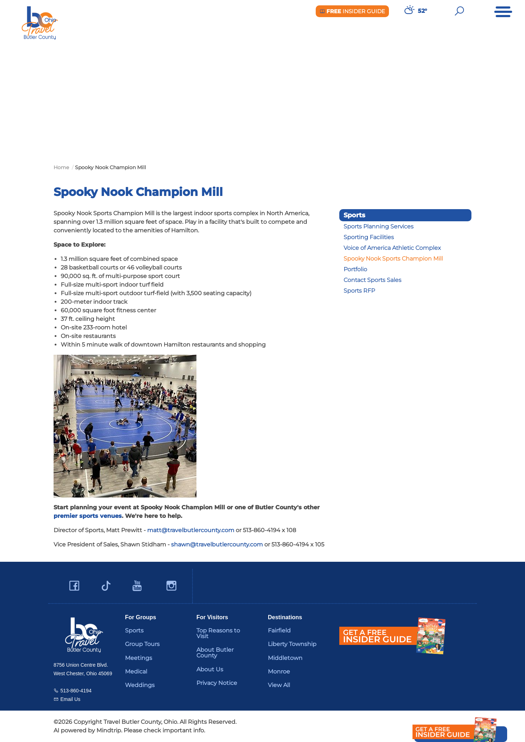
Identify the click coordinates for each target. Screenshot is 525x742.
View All (279, 685)
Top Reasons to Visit (218, 633)
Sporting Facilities (369, 237)
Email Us (70, 699)
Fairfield (279, 630)
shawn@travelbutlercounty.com (217, 544)
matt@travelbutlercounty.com (190, 530)
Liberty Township (292, 644)
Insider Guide (352, 11)
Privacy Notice (216, 683)
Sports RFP (359, 290)
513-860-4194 (75, 690)
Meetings (138, 658)
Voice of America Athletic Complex (392, 247)
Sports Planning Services (379, 226)
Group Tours (142, 644)
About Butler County (215, 652)
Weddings (140, 685)
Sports (134, 630)
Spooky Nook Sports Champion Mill (393, 258)
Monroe (279, 671)
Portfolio (355, 269)
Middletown (285, 658)
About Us (209, 669)
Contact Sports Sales (372, 280)
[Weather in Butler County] (408, 11)
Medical (136, 671)
